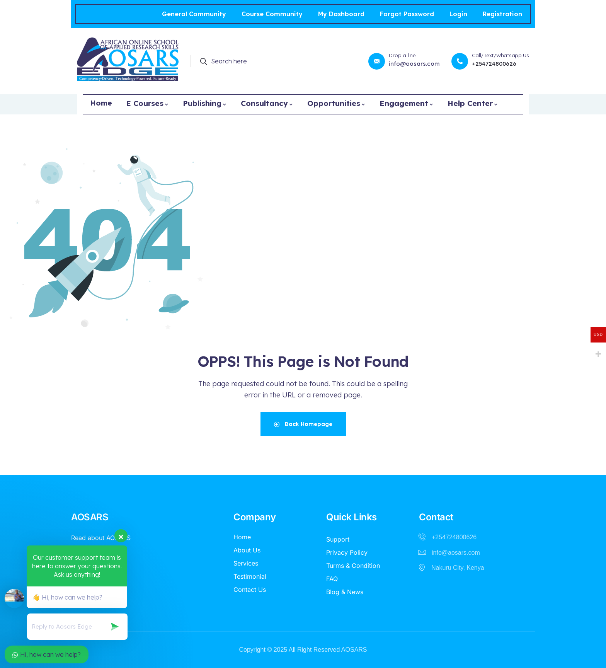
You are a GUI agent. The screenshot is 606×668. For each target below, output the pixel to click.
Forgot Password (407, 14)
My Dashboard (341, 14)
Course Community (272, 14)
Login (458, 14)
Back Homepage (303, 424)
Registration (502, 14)
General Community (194, 14)
